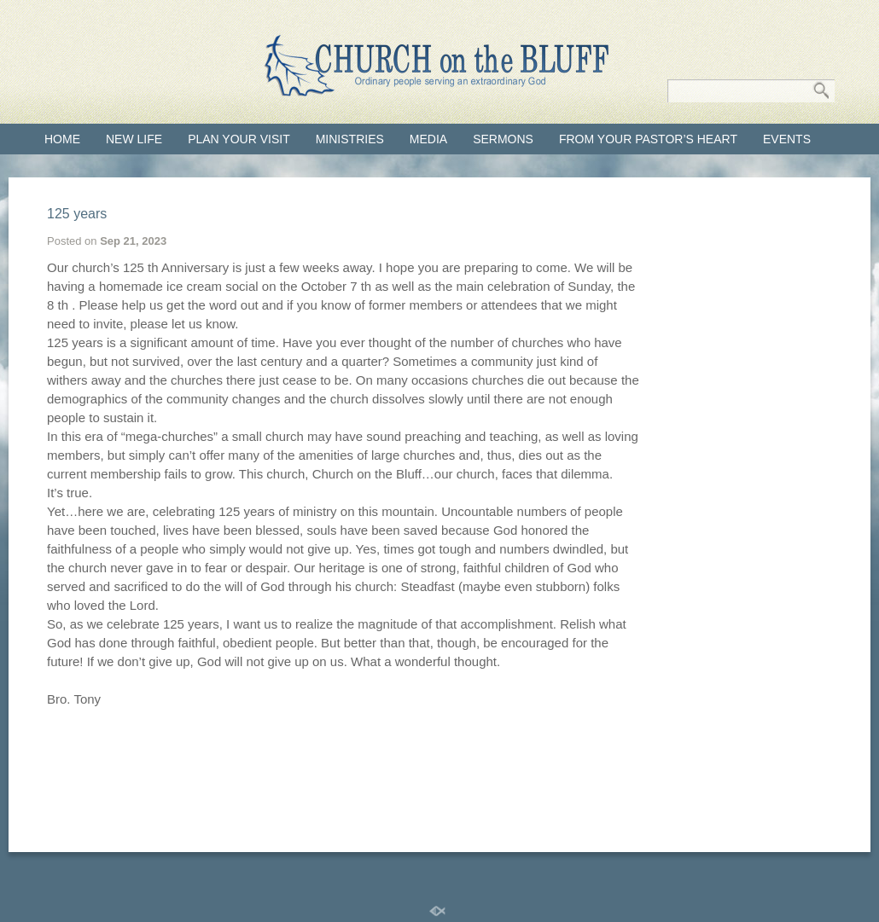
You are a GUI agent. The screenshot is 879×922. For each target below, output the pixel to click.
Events (787, 139)
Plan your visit (239, 139)
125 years (77, 213)
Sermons (503, 139)
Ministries (350, 139)
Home (62, 139)
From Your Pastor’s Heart (648, 139)
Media (428, 139)
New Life (134, 139)
